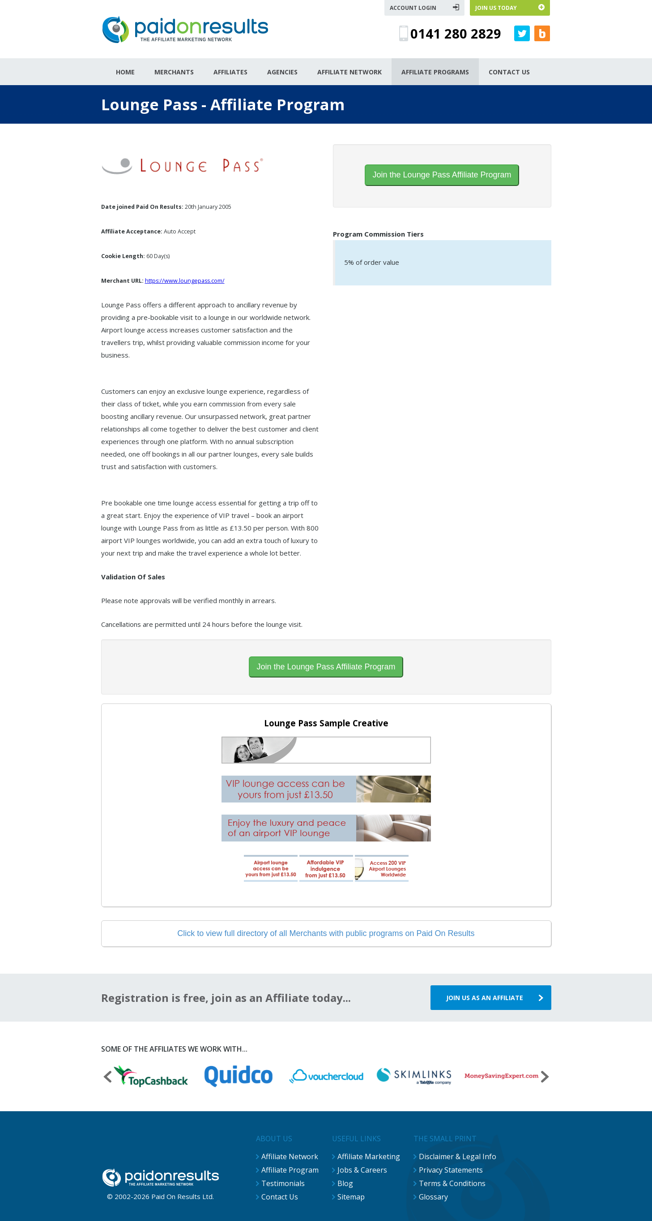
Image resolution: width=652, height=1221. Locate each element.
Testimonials (283, 1183)
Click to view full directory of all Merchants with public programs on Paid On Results (325, 933)
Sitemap (351, 1197)
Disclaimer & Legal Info (457, 1156)
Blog (345, 1183)
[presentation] (107, 1078)
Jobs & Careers (362, 1170)
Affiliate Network (289, 1156)
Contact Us (279, 1197)
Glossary (433, 1197)
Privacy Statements (451, 1170)
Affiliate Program (290, 1170)
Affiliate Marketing (368, 1156)
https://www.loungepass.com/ (185, 281)
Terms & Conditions (452, 1183)
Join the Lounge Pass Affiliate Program (442, 174)
